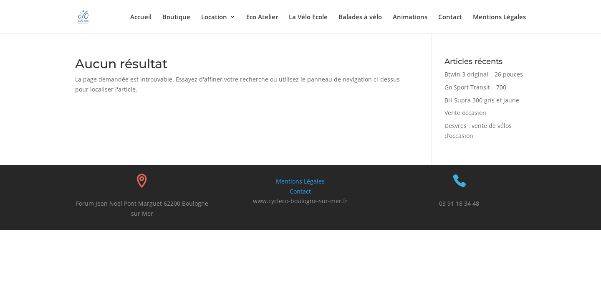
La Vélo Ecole (308, 17)
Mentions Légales (499, 17)
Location (214, 17)
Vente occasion (465, 113)
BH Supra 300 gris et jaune (481, 100)
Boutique (176, 17)
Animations (410, 17)
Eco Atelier (262, 17)
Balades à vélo (360, 17)
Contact (450, 17)
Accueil (141, 17)
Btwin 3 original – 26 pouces (483, 74)
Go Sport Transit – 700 (475, 87)
